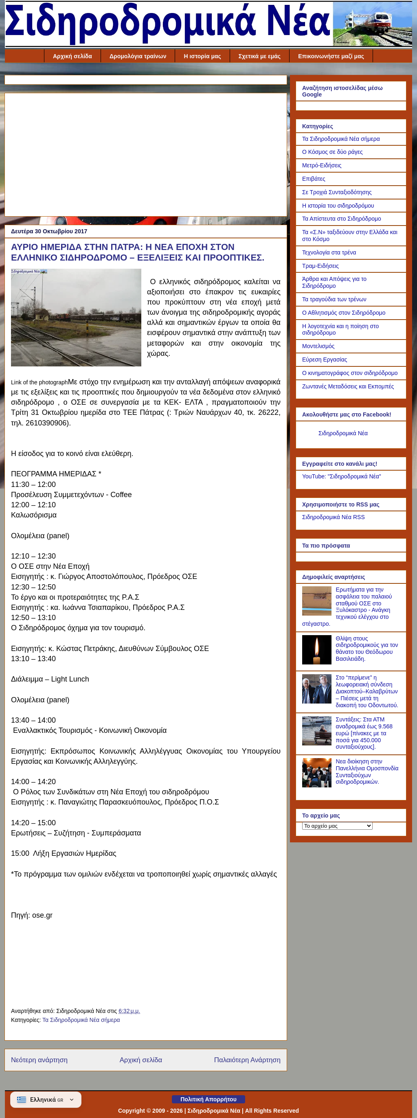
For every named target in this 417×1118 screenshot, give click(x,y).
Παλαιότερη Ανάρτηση (247, 1060)
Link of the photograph (39, 382)
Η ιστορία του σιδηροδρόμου (338, 205)
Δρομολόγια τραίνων (138, 56)
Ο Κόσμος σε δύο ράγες (332, 152)
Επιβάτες (313, 178)
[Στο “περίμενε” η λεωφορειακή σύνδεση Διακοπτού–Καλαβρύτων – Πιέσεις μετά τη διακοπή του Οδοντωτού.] (318, 701)
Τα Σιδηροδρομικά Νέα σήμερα (81, 1020)
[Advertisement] (146, 153)
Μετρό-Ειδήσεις (322, 165)
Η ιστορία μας (202, 56)
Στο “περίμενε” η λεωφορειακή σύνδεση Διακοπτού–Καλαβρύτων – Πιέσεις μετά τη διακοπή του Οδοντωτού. (367, 691)
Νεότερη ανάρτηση (39, 1060)
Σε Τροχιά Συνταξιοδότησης (337, 192)
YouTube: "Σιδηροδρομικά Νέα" (341, 476)
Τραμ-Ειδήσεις (320, 266)
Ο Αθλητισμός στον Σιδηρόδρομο (344, 312)
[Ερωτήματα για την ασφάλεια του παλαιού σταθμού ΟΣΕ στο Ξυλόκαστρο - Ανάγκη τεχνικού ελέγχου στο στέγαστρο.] (318, 613)
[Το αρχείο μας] (337, 826)
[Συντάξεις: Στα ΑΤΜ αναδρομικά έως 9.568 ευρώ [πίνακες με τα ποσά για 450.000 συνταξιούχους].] (318, 743)
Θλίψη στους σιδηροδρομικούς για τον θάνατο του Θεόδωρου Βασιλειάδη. (367, 648)
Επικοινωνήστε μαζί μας (331, 56)
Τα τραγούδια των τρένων (334, 299)
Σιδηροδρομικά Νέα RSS (333, 517)
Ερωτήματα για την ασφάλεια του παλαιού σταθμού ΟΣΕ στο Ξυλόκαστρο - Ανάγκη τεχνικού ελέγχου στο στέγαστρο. (347, 606)
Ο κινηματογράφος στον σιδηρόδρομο (350, 373)
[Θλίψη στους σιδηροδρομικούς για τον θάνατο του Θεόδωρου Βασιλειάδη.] (318, 662)
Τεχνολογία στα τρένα (329, 252)
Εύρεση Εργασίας (324, 359)
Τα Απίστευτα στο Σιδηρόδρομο (341, 218)
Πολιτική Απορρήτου (208, 1099)
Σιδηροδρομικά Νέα (343, 433)
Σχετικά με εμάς (260, 56)
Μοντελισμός (318, 346)
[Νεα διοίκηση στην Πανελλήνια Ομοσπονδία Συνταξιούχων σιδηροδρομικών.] (318, 785)
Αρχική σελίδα (72, 56)
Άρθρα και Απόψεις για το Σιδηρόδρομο (334, 282)
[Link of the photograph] (76, 319)
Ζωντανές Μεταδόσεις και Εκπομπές (348, 386)
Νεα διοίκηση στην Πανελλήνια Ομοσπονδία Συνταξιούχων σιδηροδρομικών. (367, 771)
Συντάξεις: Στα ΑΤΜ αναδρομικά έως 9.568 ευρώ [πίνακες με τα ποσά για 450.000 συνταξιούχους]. (364, 733)
